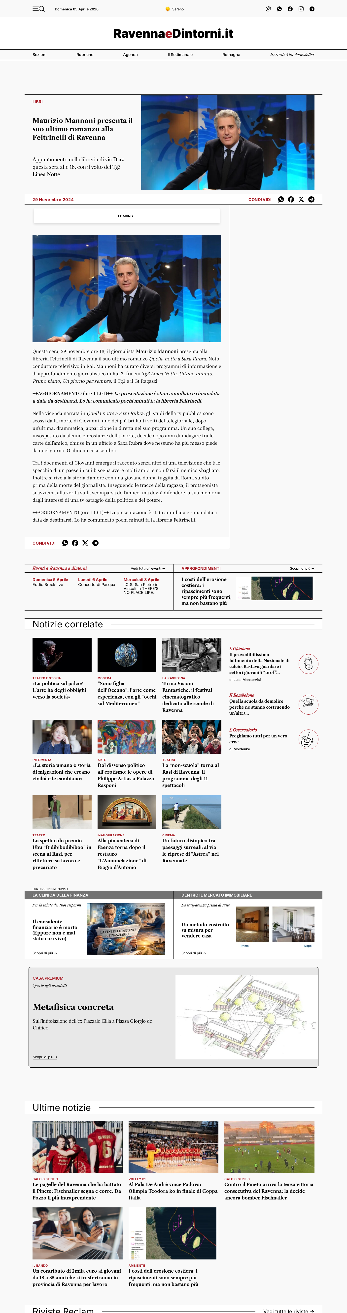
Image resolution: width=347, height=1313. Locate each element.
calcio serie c (45, 1179)
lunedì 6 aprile (92, 579)
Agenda (130, 54)
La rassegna (173, 678)
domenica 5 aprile (50, 579)
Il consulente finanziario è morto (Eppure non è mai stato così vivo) (55, 930)
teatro (168, 760)
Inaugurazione (111, 835)
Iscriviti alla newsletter (292, 54)
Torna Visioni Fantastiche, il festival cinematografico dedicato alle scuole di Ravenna (188, 697)
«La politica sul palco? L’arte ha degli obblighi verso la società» (59, 690)
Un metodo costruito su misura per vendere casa (205, 930)
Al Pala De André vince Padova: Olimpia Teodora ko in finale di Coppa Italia (173, 1191)
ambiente (137, 1265)
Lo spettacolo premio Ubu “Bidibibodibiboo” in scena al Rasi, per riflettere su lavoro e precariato (62, 854)
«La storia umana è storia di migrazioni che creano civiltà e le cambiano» (62, 772)
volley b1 (137, 1179)
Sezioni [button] (39, 54)
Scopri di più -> (302, 568)
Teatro (39, 835)
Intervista (42, 760)
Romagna (231, 54)
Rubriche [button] (84, 54)
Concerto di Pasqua (96, 584)
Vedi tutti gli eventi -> (148, 568)
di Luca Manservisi (245, 679)
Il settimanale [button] (180, 54)
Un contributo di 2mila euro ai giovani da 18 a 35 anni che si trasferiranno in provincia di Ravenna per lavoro (77, 1277)
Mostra (105, 678)
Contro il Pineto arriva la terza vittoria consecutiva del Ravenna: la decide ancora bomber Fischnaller (268, 1191)
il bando (40, 1265)
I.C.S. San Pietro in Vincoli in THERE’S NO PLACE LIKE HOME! (141, 588)
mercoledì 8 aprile (141, 579)
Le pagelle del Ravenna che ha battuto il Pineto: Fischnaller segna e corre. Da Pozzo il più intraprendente (77, 1191)
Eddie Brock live (48, 584)
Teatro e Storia (47, 678)
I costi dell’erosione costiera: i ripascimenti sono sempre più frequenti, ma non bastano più (206, 591)
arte (102, 760)
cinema (168, 835)
